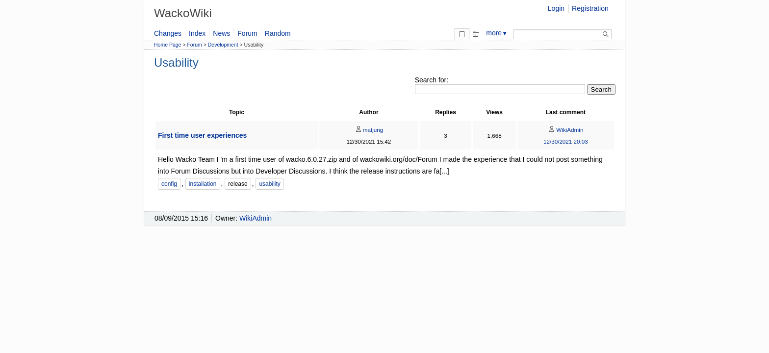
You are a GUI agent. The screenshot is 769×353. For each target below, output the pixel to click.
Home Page (167, 45)
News (221, 33)
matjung (369, 129)
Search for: (431, 80)
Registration (590, 8)
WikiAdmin (565, 129)
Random (278, 33)
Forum (247, 33)
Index (197, 33)
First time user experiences (202, 135)
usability (269, 183)
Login (556, 8)
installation (203, 183)
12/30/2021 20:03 (565, 141)
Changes (167, 33)
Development (223, 45)
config (169, 183)
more (497, 33)
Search (601, 89)
